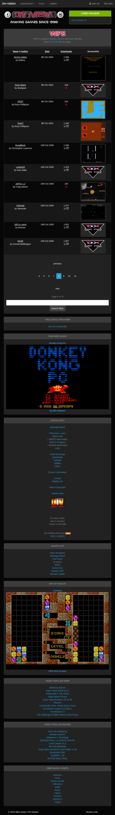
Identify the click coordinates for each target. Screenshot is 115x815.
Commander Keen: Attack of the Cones (57, 705)
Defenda (20, 205)
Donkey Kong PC (57, 734)
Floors (57, 790)
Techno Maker (20, 57)
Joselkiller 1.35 (58, 755)
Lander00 (20, 167)
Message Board (57, 427)
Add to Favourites (57, 487)
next (57, 288)
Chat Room (57, 559)
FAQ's (57, 466)
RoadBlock (20, 145)
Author (24, 51)
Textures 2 (57, 799)
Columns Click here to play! (57, 630)
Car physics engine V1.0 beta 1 (57, 708)
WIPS (57, 565)
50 (56, 42)
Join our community (57, 326)
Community (27, 4)
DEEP (20, 101)
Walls (57, 787)
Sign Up (94, 3)
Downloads (66, 51)
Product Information (57, 472)
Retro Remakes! (57, 553)
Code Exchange (57, 454)
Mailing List (57, 481)
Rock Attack (20, 85)
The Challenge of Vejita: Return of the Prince (57, 715)
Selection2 (57, 784)
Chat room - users (57, 433)
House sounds (57, 781)
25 (54, 42)
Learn (54, 4)
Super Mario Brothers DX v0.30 (57, 699)
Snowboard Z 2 (57, 711)
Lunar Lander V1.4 (57, 743)
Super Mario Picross (57, 696)
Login (108, 3)
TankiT (20, 123)
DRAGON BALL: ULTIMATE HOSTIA (57, 740)
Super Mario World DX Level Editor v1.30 (57, 749)
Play (42, 4)
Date (47, 51)
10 (51, 42)
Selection (57, 775)
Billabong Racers (57, 687)
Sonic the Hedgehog (57, 731)
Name (16, 51)
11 (75, 276)
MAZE (20, 241)
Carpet (57, 802)
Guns (57, 778)
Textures (58, 796)
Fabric (57, 793)
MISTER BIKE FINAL (57, 758)
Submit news (57, 493)
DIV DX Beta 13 (78, 20)
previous (58, 263)
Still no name (20, 224)
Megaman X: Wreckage (57, 737)
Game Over (57, 436)
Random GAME (57, 574)
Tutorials (57, 460)
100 (60, 42)
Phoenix (57, 702)
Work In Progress (57, 442)
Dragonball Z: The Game (57, 693)
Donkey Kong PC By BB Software (57, 377)
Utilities (57, 463)
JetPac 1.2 (20, 184)
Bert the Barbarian (57, 746)
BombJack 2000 (57, 752)
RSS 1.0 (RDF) (57, 536)
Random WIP (57, 571)
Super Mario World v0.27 (57, 690)
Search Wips (57, 308)
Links (57, 448)
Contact (57, 478)
